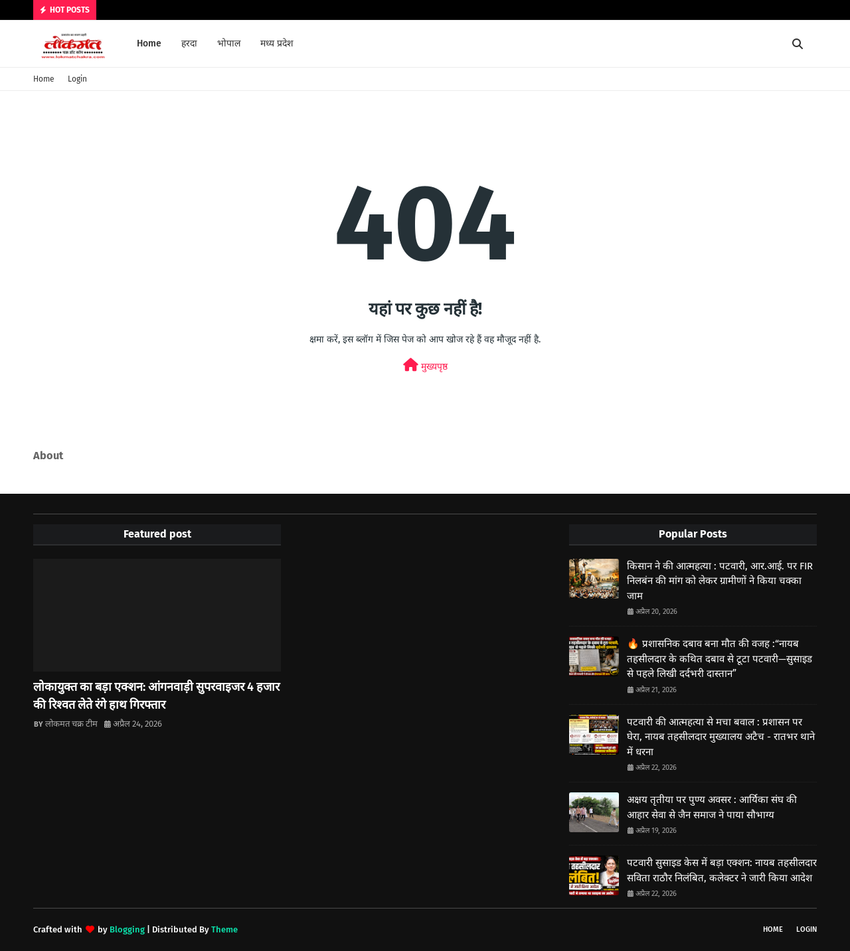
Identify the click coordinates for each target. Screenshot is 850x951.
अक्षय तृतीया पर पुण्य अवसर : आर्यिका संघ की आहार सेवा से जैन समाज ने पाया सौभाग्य (712, 807)
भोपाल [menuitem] (228, 43)
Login (77, 79)
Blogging (127, 929)
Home (43, 79)
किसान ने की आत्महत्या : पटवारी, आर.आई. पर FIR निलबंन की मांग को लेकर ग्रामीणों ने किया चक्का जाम (720, 581)
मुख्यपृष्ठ (425, 365)
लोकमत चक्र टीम (71, 724)
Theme (224, 929)
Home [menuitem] (149, 43)
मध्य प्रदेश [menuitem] (277, 43)
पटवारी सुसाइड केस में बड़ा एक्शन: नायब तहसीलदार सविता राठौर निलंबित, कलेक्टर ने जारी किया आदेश (722, 870)
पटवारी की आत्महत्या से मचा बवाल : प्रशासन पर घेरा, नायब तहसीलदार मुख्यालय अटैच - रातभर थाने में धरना (721, 737)
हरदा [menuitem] (189, 43)
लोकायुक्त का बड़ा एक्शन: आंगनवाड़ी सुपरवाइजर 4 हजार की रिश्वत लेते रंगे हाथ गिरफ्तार (156, 696)
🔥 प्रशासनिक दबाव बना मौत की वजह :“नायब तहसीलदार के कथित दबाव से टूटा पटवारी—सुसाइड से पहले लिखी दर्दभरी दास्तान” (719, 659)
